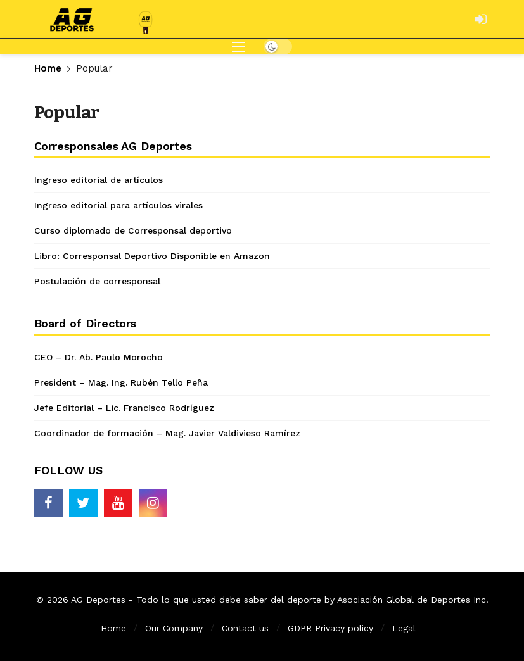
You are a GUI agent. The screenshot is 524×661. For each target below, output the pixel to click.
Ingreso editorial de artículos (98, 180)
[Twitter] (83, 503)
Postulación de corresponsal (97, 281)
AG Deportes (98, 600)
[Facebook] (48, 503)
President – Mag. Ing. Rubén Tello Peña (121, 382)
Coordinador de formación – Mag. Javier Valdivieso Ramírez (167, 433)
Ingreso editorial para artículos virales (118, 205)
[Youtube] (118, 503)
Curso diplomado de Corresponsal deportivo (133, 230)
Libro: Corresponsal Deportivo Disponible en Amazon (152, 256)
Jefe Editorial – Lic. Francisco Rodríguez (124, 408)
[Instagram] (153, 503)
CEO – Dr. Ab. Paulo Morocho (98, 357)
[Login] (480, 18)
